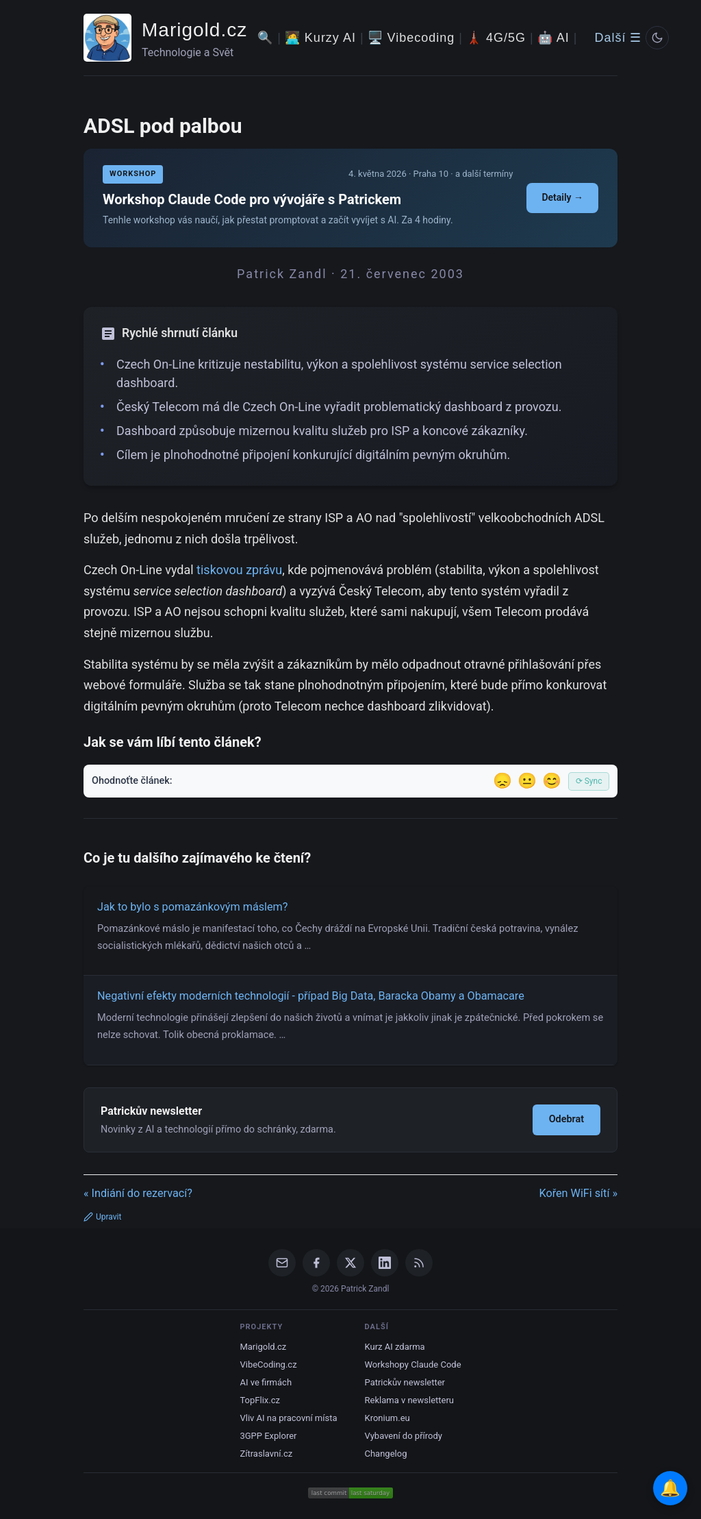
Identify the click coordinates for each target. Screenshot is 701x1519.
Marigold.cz (194, 29)
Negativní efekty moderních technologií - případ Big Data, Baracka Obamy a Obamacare (310, 995)
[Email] (282, 1262)
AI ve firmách (266, 1382)
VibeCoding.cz (268, 1364)
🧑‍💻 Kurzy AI (320, 38)
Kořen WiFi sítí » (578, 1193)
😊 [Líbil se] (551, 780)
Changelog (386, 1453)
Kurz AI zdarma (395, 1347)
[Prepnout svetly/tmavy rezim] (657, 37)
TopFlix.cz (259, 1400)
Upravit (102, 1217)
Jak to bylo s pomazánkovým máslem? (192, 906)
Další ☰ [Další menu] (617, 38)
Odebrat (566, 1119)
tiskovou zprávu (239, 570)
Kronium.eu (387, 1418)
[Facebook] (316, 1262)
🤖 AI (553, 38)
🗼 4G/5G (496, 38)
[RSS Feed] (419, 1262)
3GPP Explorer (268, 1436)
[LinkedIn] (384, 1262)
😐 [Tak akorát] (527, 780)
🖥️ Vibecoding (411, 38)
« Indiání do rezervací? (138, 1193)
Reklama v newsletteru (410, 1400)
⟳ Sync (589, 781)
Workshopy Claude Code (413, 1364)
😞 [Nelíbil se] (502, 780)
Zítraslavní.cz (266, 1453)
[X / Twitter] (350, 1262)
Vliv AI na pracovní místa (288, 1418)
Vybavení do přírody (403, 1436)
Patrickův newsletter (405, 1382)
